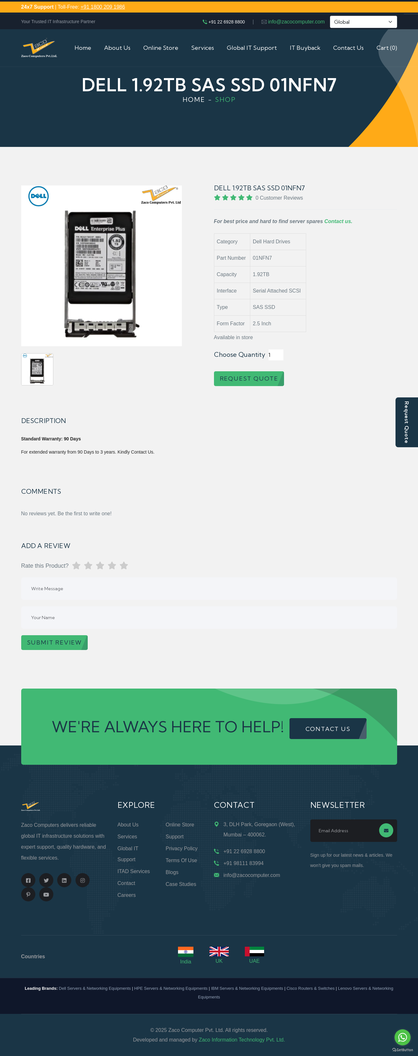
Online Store (160, 47)
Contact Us (348, 47)
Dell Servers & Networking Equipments (95, 988)
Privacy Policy (182, 848)
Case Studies (181, 884)
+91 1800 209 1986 (103, 7)
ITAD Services (134, 871)
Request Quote (407, 422)
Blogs (172, 872)
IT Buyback (305, 47)
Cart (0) (387, 47)
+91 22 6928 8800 (227, 21)
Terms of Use (181, 860)
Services (202, 47)
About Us (117, 47)
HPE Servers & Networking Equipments (171, 988)
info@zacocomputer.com (296, 21)
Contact (126, 883)
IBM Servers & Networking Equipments (247, 988)
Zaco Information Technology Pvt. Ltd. (242, 1039)
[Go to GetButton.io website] (402, 1049)
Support (175, 836)
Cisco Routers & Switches (311, 988)
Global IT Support (252, 47)
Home (83, 47)
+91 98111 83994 (244, 863)
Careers (127, 895)
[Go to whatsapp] (403, 1037)
